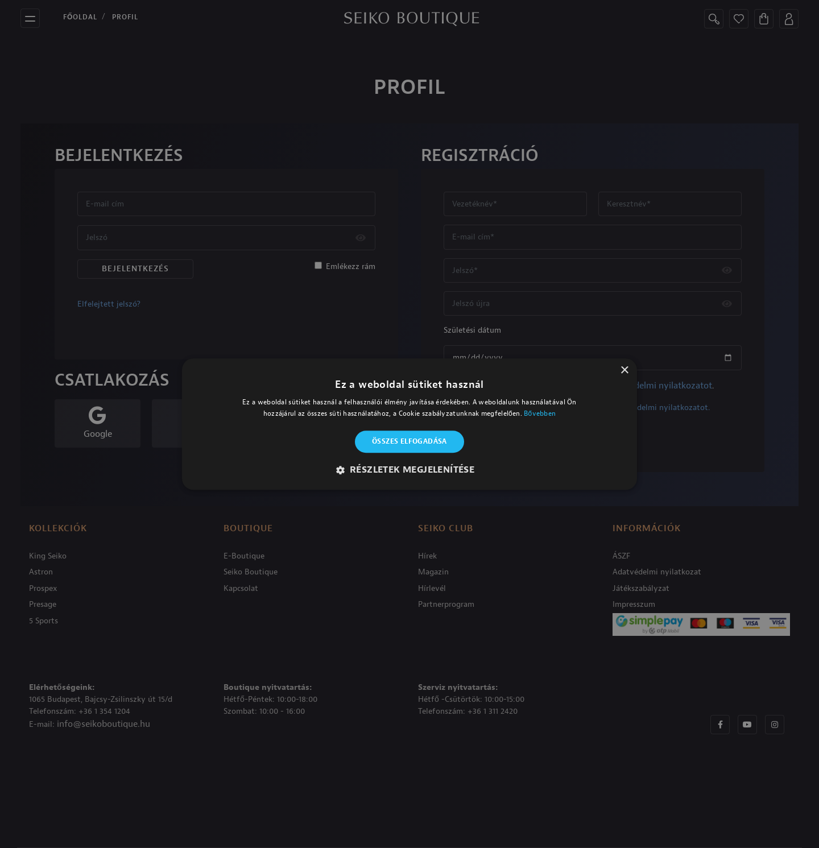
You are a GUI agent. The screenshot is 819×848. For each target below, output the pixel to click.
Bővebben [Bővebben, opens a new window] (540, 413)
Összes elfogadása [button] (409, 441)
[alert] (409, 424)
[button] (410, 469)
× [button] (624, 370)
